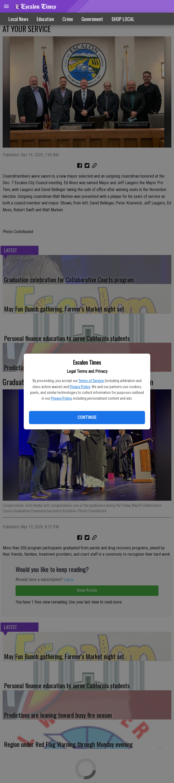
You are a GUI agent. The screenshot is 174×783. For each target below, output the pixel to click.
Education (45, 19)
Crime (67, 19)
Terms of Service (91, 381)
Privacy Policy (80, 387)
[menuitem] (123, 19)
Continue (87, 417)
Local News (18, 19)
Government (92, 19)
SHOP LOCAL (123, 19)
